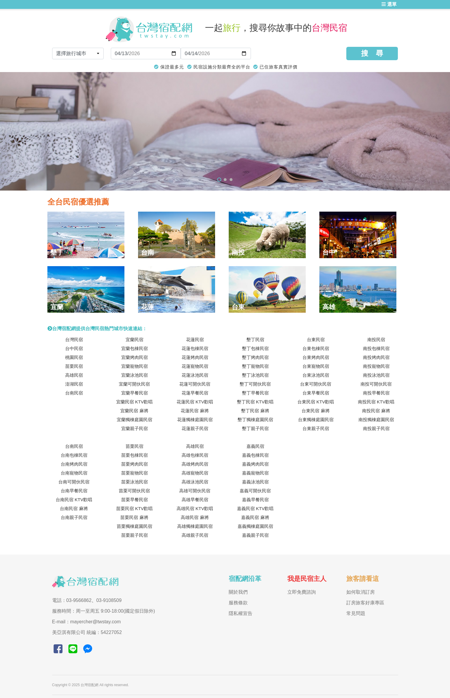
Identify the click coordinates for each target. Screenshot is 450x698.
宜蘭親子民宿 (134, 428)
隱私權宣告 (240, 613)
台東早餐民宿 (315, 392)
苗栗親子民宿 (134, 535)
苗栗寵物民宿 (134, 472)
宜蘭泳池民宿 (134, 375)
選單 (389, 4)
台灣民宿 (74, 339)
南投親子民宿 (376, 428)
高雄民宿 (74, 375)
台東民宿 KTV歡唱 (315, 401)
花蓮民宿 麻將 (195, 410)
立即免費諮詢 (301, 592)
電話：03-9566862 (72, 600)
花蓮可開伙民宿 (194, 383)
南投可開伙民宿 (376, 383)
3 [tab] (231, 179)
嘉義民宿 (255, 446)
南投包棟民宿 (376, 348)
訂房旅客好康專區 (365, 602)
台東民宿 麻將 (315, 410)
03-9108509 (108, 600)
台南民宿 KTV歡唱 (74, 499)
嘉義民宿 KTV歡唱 (255, 508)
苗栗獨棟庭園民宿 (134, 526)
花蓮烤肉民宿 (195, 357)
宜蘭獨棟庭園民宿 (134, 419)
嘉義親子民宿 (255, 535)
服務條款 (238, 602)
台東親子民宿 (315, 428)
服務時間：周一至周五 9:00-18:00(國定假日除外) (103, 611)
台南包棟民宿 (74, 455)
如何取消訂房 (360, 592)
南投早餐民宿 (376, 392)
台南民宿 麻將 (74, 508)
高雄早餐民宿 (195, 499)
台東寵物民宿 (315, 366)
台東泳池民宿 (315, 375)
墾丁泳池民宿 (255, 375)
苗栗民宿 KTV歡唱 (134, 508)
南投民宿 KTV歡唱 (376, 401)
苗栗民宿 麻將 (134, 517)
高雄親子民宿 (195, 535)
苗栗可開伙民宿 (134, 490)
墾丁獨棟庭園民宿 (255, 419)
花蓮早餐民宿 (195, 392)
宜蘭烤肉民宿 (134, 357)
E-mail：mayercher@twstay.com (86, 621)
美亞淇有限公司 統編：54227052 (87, 632)
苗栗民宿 (74, 366)
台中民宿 (74, 348)
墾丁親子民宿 (255, 428)
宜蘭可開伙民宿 (134, 383)
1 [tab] (219, 180)
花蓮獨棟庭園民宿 (195, 419)
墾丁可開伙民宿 (255, 383)
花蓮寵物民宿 (195, 366)
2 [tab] (225, 179)
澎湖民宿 (74, 383)
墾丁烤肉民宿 (255, 357)
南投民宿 (376, 339)
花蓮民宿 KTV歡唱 (195, 401)
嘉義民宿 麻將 (255, 517)
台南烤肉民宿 (74, 464)
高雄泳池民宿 (195, 481)
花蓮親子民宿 (195, 428)
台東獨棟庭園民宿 (316, 419)
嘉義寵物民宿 (255, 472)
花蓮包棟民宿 (195, 348)
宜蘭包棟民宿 (134, 348)
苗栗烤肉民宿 (134, 464)
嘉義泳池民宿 (255, 481)
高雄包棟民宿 (195, 455)
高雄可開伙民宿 (194, 490)
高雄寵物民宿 (195, 472)
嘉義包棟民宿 (255, 455)
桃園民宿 (74, 357)
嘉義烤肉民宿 (255, 464)
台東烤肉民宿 (315, 357)
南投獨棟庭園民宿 (376, 419)
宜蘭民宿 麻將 (134, 410)
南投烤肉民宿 (376, 357)
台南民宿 (74, 392)
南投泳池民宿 (376, 375)
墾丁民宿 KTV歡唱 (255, 401)
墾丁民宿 (255, 339)
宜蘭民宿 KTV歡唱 (134, 401)
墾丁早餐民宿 (255, 392)
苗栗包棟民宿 (134, 455)
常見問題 (355, 613)
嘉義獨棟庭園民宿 (255, 526)
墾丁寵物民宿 (255, 366)
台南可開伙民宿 (73, 481)
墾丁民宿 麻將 (255, 410)
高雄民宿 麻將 (195, 517)
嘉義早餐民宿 (255, 499)
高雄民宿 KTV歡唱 (195, 508)
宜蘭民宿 (134, 339)
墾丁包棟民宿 (255, 348)
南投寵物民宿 (376, 366)
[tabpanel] (225, 131)
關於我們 (238, 592)
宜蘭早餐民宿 (134, 392)
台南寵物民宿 (74, 472)
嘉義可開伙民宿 (255, 490)
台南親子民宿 (74, 517)
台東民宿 (316, 339)
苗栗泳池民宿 (134, 481)
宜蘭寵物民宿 (134, 366)
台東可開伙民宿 (315, 383)
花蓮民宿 (195, 339)
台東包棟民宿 (315, 348)
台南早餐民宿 (74, 490)
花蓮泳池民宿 (195, 375)
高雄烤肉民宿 (195, 464)
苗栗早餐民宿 (134, 499)
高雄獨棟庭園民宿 (195, 526)
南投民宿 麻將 (376, 410)
